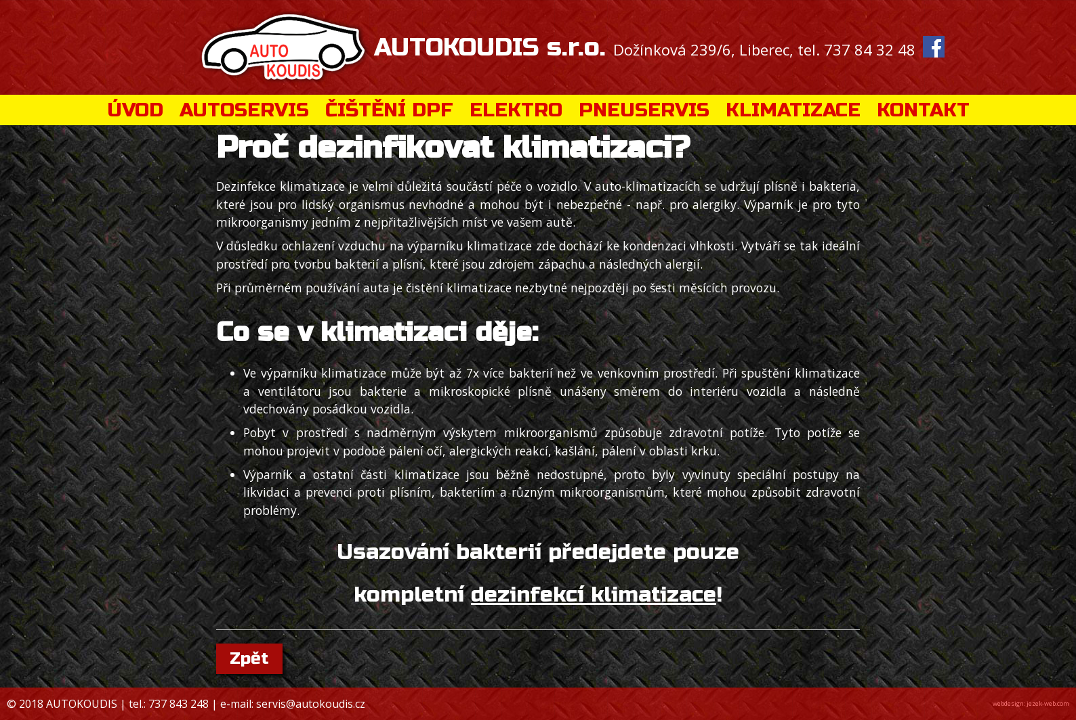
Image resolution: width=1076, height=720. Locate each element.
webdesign (1008, 703)
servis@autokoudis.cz (310, 703)
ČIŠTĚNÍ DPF (389, 110)
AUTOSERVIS (244, 110)
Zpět (249, 658)
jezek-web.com (1048, 703)
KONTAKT (923, 110)
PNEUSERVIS (644, 110)
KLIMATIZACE (793, 110)
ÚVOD (135, 110)
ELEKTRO (516, 110)
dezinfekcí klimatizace (593, 595)
